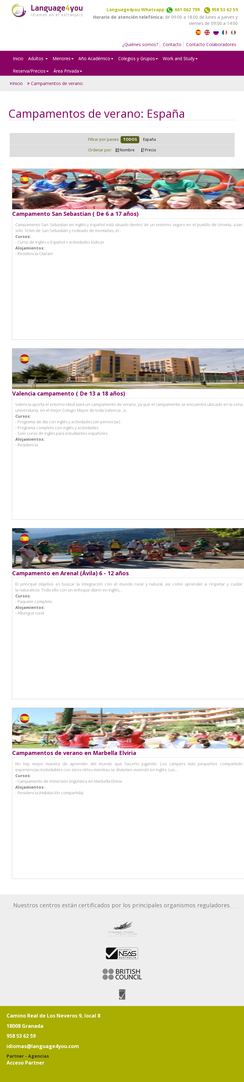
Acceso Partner (25, 1062)
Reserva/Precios (31, 71)
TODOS (130, 139)
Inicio (18, 58)
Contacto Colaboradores (211, 44)
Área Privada (67, 71)
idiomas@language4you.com (43, 1046)
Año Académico (95, 58)
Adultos (38, 58)
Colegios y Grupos (138, 58)
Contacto (172, 44)
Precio (148, 150)
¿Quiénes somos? (140, 44)
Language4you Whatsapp (153, 9)
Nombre (125, 150)
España (149, 139)
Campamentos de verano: (55, 83)
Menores (63, 58)
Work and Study (180, 58)
